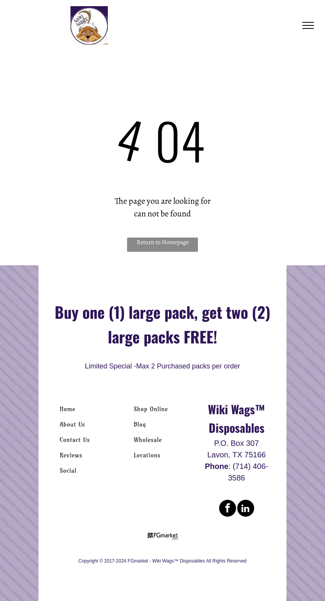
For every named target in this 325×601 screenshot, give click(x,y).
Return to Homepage (163, 242)
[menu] (308, 25)
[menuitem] (88, 409)
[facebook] (227, 509)
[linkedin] (245, 509)
